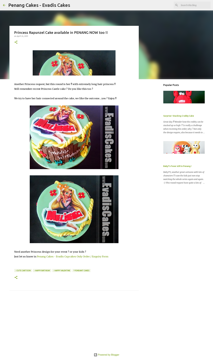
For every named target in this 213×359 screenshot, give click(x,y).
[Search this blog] (195, 5)
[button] (16, 42)
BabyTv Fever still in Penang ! (177, 166)
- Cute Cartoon (23, 270)
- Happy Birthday (42, 270)
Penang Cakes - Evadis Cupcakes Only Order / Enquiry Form (72, 256)
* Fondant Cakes (81, 270)
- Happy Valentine (61, 270)
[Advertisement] (74, 325)
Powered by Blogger (106, 355)
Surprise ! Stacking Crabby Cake (178, 116)
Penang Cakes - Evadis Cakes (39, 5)
